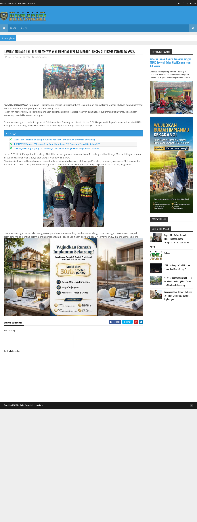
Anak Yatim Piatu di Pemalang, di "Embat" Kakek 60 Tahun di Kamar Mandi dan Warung (54, 139)
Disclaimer (12, 3)
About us (3, 3)
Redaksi (166, 253)
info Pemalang (41, 57)
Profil (13, 28)
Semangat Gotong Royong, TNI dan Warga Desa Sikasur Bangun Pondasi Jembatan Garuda (56, 148)
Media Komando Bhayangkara (31, 405)
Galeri (24, 28)
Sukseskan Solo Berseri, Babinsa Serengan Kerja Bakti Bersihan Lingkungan (177, 295)
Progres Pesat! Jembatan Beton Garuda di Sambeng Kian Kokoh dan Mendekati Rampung (177, 281)
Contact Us (22, 3)
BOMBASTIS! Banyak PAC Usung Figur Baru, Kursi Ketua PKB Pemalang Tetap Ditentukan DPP (57, 144)
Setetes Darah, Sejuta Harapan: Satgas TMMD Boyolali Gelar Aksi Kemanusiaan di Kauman (170, 62)
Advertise (31, 3)
